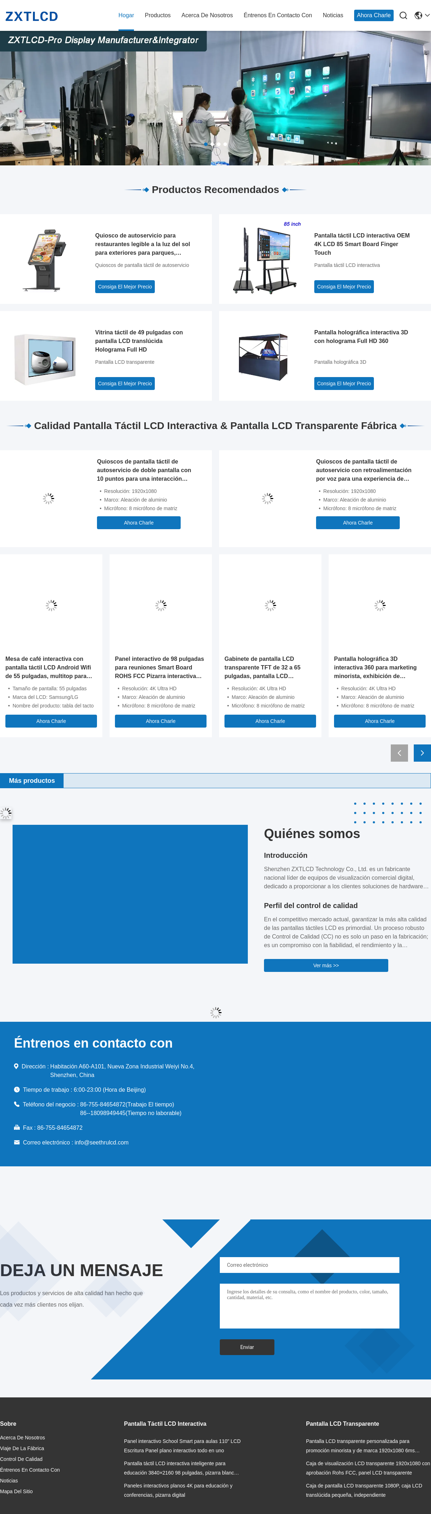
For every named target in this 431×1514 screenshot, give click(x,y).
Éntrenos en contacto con (278, 15)
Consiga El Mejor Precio (125, 287)
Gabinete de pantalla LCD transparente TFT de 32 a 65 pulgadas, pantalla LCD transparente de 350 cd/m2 (262, 668)
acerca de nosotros (207, 15)
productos (158, 15)
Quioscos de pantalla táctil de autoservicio (142, 265)
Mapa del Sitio (16, 1491)
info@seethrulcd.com (102, 1142)
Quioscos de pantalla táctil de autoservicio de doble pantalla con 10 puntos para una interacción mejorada (144, 471)
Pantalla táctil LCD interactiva (347, 265)
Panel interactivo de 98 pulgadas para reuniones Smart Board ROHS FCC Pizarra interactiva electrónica (159, 668)
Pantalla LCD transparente (124, 362)
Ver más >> (326, 965)
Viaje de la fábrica (22, 1448)
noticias (333, 15)
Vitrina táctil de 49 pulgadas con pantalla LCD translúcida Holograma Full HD (139, 341)
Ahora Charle (374, 15)
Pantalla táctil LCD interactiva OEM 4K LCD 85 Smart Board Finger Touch (362, 244)
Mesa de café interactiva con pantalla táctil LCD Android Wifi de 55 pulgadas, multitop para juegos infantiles (48, 668)
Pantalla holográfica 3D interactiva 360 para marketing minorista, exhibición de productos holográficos (375, 668)
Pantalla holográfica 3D (340, 362)
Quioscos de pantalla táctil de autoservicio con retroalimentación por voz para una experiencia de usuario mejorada (364, 471)
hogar (126, 15)
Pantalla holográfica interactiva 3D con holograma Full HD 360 (361, 336)
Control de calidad (21, 1459)
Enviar (247, 1347)
